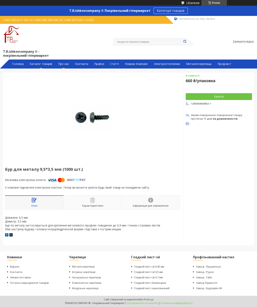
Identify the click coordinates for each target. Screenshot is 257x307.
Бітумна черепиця (83, 272)
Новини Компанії (136, 64)
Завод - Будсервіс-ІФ (209, 288)
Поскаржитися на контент (142, 303)
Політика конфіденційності (177, 303)
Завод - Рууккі (205, 272)
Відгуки (14, 266)
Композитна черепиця (86, 283)
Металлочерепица (198, 64)
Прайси (99, 64)
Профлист (224, 64)
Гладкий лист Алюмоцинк (150, 283)
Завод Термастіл (206, 283)
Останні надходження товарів (29, 283)
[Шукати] (185, 41)
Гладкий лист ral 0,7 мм (148, 277)
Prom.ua (148, 299)
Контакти (81, 64)
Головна (18, 64)
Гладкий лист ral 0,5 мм (148, 272)
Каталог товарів (41, 64)
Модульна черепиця (85, 288)
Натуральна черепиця (86, 277)
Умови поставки (20, 277)
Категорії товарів (171, 10)
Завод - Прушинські (208, 266)
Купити (219, 96)
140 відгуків (192, 2)
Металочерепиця (83, 266)
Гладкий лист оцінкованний (151, 288)
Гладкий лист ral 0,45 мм (149, 266)
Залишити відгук (243, 41)
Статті (114, 64)
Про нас (63, 64)
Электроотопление (167, 64)
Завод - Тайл (204, 277)
